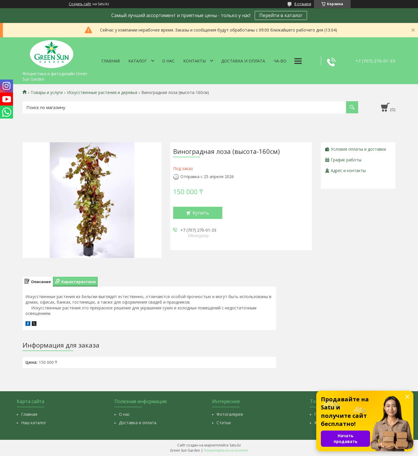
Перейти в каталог (280, 15)
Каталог (137, 61)
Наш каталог (33, 422)
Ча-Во (280, 61)
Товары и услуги (47, 92)
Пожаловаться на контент (226, 450)
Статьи (224, 422)
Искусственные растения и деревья (102, 92)
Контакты (194, 61)
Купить (201, 213)
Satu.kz (235, 445)
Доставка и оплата (243, 61)
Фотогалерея (230, 414)
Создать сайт (80, 4)
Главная (110, 61)
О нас (168, 61)
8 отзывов (302, 3)
